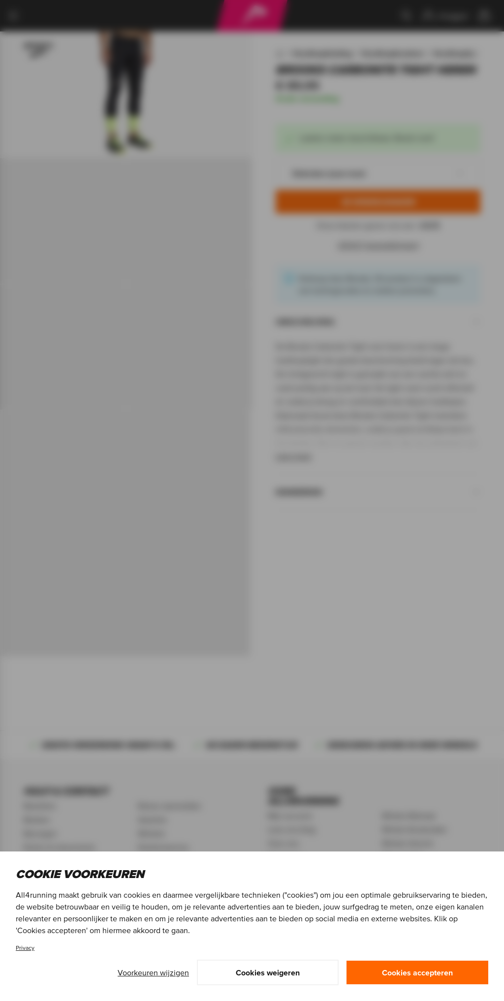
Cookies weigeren (268, 972)
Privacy (25, 947)
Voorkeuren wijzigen (153, 972)
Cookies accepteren (417, 972)
